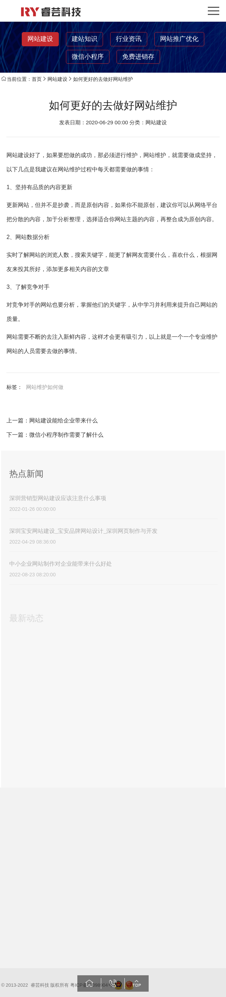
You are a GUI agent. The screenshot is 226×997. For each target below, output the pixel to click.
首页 (37, 79)
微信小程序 (88, 56)
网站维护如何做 (44, 387)
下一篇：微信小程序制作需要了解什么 (54, 435)
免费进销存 (138, 56)
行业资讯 (129, 38)
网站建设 (40, 38)
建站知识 (84, 38)
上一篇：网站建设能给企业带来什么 (52, 420)
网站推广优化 (179, 38)
